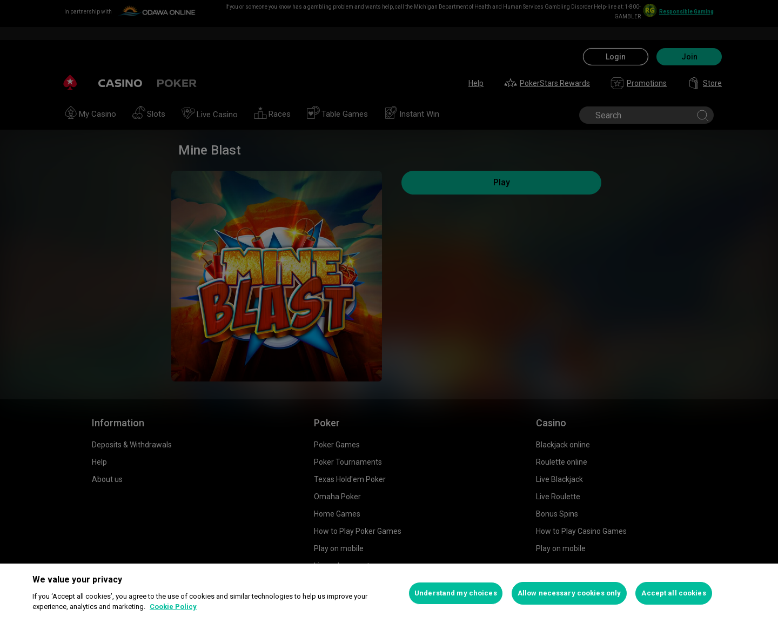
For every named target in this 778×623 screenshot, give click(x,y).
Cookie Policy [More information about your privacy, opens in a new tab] (173, 606)
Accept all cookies (673, 593)
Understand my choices (455, 593)
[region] (389, 593)
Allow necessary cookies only (569, 593)
